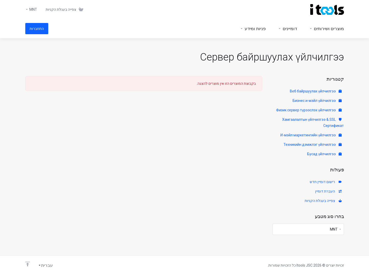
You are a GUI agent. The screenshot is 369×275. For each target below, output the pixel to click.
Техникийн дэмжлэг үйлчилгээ (312, 144)
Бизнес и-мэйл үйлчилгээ (317, 101)
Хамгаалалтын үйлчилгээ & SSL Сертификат (313, 122)
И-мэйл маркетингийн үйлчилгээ (311, 135)
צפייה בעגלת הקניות (323, 201)
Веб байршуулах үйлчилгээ (316, 91)
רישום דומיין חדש (326, 182)
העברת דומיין (328, 191)
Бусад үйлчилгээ (324, 154)
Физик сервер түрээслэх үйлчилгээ (309, 110)
